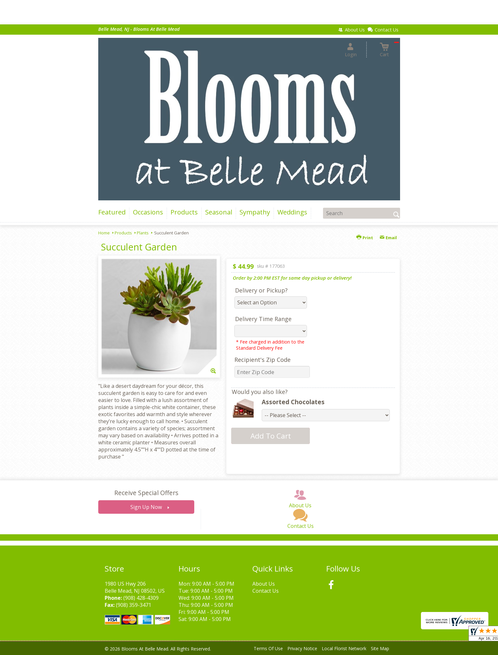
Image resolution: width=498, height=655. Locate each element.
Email (388, 237)
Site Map (380, 648)
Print (364, 237)
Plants (143, 233)
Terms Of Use (268, 648)
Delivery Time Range (263, 319)
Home (104, 233)
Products (123, 233)
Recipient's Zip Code (262, 359)
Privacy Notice (302, 648)
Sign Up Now (146, 507)
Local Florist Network (344, 648)
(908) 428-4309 (141, 597)
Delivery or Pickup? (261, 290)
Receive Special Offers (146, 492)
